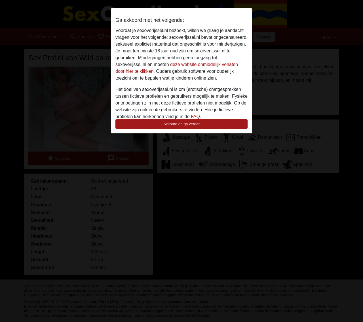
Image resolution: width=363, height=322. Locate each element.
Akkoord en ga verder (181, 124)
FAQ (195, 116)
